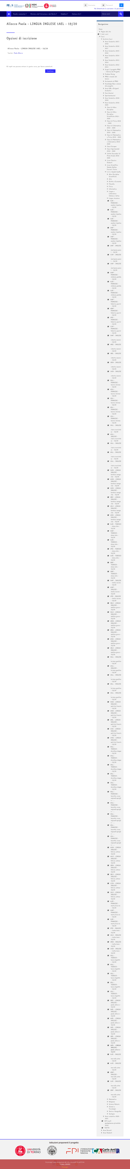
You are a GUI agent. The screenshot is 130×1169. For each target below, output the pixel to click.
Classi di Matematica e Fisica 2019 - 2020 (114, 136)
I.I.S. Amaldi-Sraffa (114, 172)
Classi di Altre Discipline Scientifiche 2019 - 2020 (113, 115)
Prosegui (65, 1167)
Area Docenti (107, 1130)
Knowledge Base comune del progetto (113, 85)
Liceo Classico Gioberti (111, 161)
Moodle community (21, 14)
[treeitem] (110, 581)
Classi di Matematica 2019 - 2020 (114, 131)
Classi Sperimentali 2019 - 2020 (113, 150)
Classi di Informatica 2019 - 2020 (114, 126)
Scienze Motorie (114, 1104)
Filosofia (111, 184)
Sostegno (112, 1114)
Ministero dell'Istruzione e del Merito (45, 14)
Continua (50, 71)
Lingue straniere (114, 198)
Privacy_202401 (65, 1164)
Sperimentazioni (110, 95)
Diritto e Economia (115, 181)
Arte (110, 179)
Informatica (113, 189)
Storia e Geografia (115, 1111)
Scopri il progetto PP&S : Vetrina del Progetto (112, 70)
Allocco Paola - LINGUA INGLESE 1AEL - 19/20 (28, 48)
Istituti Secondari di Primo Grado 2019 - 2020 (113, 155)
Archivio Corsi (107, 39)
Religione (112, 1102)
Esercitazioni (109, 93)
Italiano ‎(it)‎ (77, 14)
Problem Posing (110, 74)
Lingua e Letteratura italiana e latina (114, 193)
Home (100, 29)
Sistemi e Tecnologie (112, 1107)
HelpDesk (65, 14)
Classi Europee (111, 146)
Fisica (111, 186)
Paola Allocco (18, 53)
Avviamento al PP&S (111, 81)
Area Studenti (107, 1133)
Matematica (112, 1099)
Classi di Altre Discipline (111, 108)
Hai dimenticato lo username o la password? (109, 9)
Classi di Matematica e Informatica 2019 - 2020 (114, 141)
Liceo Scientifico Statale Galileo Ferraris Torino (112, 167)
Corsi (102, 36)
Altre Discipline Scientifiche (114, 175)
